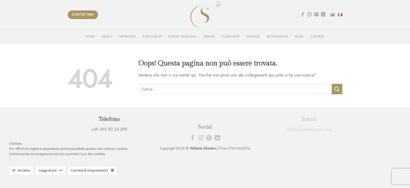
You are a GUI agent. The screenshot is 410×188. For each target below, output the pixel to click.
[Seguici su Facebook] (303, 14)
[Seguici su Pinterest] (316, 14)
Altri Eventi (152, 36)
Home (90, 36)
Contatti (317, 36)
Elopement (230, 36)
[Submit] (337, 89)
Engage (253, 36)
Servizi (209, 36)
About (107, 36)
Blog (299, 36)
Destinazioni (277, 36)
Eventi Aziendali (183, 36)
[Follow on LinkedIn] (323, 14)
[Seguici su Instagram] (310, 14)
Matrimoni (127, 36)
